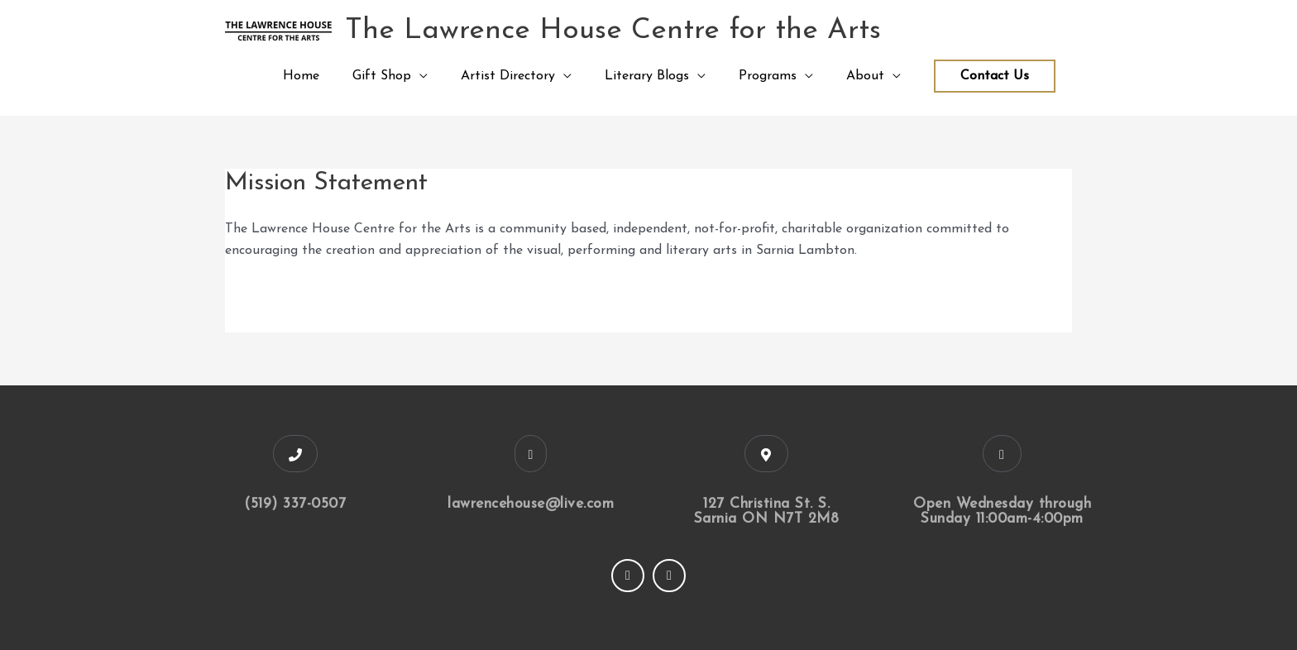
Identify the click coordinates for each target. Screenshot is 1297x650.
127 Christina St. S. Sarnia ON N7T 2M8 (767, 511)
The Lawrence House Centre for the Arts (613, 31)
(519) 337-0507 (295, 504)
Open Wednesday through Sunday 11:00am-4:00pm (1002, 511)
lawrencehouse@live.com (530, 504)
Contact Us (994, 76)
